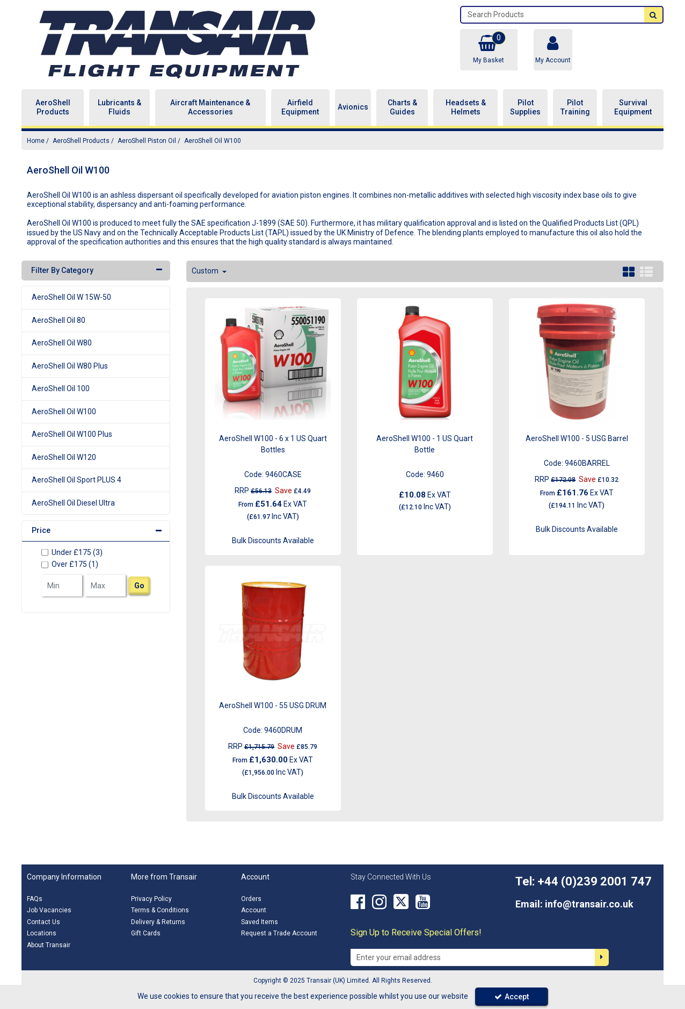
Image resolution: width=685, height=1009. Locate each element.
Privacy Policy (151, 899)
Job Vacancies (49, 910)
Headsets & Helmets (466, 107)
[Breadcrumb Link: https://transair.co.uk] (36, 140)
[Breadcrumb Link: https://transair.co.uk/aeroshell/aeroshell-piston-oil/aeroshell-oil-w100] (212, 140)
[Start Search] (653, 15)
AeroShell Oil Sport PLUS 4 (76, 479)
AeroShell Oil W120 (64, 457)
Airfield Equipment (300, 107)
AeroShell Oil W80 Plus (70, 366)
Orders (251, 899)
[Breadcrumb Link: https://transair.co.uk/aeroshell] (81, 140)
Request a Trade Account (279, 933)
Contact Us (43, 922)
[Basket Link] (488, 49)
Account (253, 910)
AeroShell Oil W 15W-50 (71, 297)
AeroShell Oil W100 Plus (72, 434)
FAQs (34, 899)
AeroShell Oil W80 (62, 342)
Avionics (353, 107)
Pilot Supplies (525, 107)
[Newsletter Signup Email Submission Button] (602, 957)
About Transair (48, 945)
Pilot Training (575, 107)
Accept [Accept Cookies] (511, 996)
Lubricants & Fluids (119, 107)
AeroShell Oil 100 (61, 388)
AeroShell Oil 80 (58, 320)
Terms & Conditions (160, 910)
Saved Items (259, 922)
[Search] (552, 15)
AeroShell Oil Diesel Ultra (73, 503)
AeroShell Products (52, 107)
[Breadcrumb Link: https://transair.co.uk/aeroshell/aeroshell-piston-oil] (147, 140)
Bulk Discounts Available (273, 540)
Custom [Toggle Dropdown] (206, 270)
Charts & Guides (402, 107)
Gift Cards (146, 933)
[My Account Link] (553, 49)
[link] (358, 902)
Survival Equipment (633, 107)
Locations (41, 933)
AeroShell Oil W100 (64, 411)
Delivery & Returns (158, 922)
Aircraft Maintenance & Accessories (210, 107)
